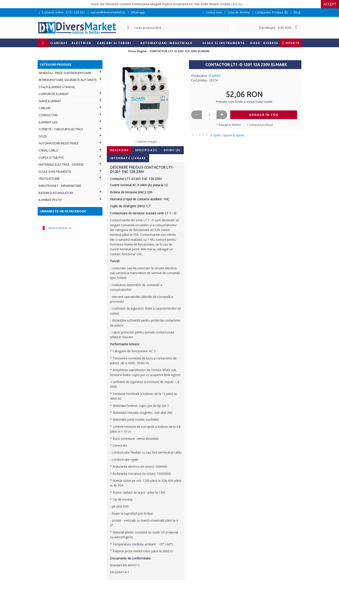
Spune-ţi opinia (233, 135)
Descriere (119, 150)
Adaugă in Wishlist (230, 125)
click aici (237, 4)
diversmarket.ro (59, 228)
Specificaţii (146, 150)
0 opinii (216, 135)
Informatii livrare (128, 158)
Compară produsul (261, 125)
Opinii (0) (172, 150)
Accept (329, 4)
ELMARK (214, 76)
